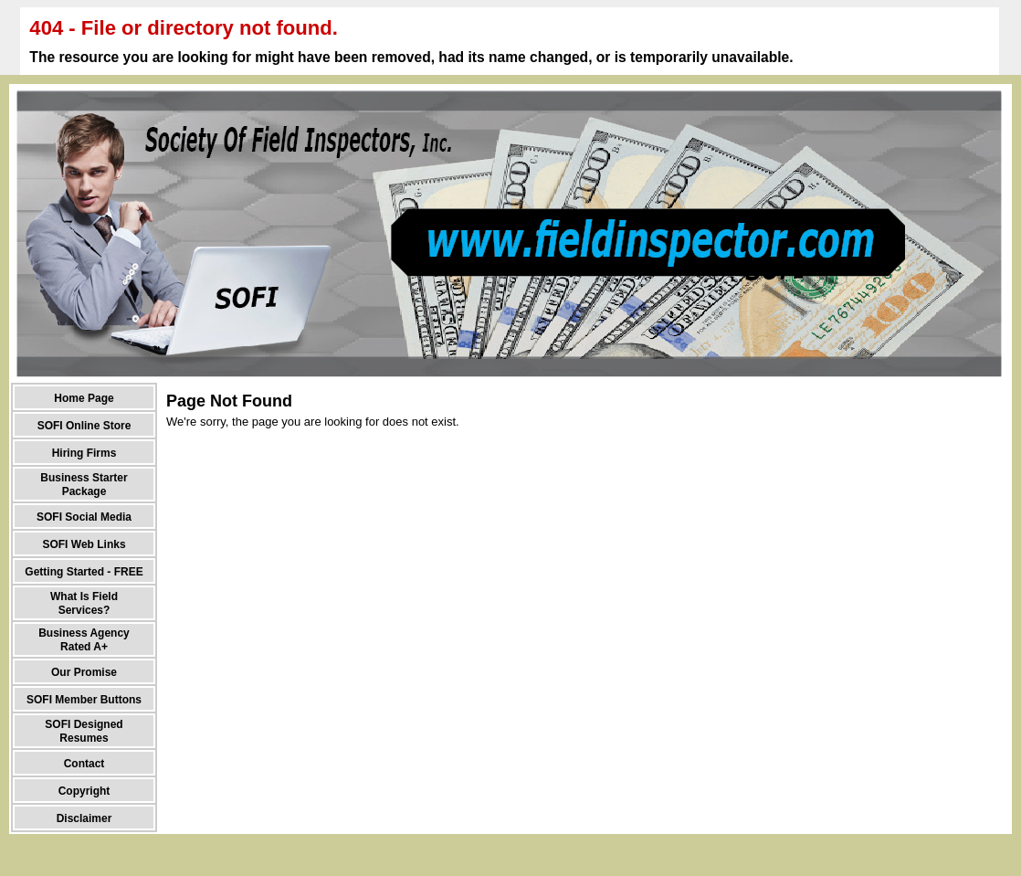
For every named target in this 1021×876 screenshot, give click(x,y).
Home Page (83, 398)
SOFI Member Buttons (84, 699)
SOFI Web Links (83, 544)
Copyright (84, 791)
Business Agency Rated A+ (84, 640)
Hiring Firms (84, 453)
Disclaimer (84, 818)
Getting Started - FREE (83, 571)
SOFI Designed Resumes (83, 731)
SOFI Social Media (84, 517)
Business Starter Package (83, 484)
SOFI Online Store (84, 425)
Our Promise (84, 672)
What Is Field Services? (84, 603)
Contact (84, 763)
